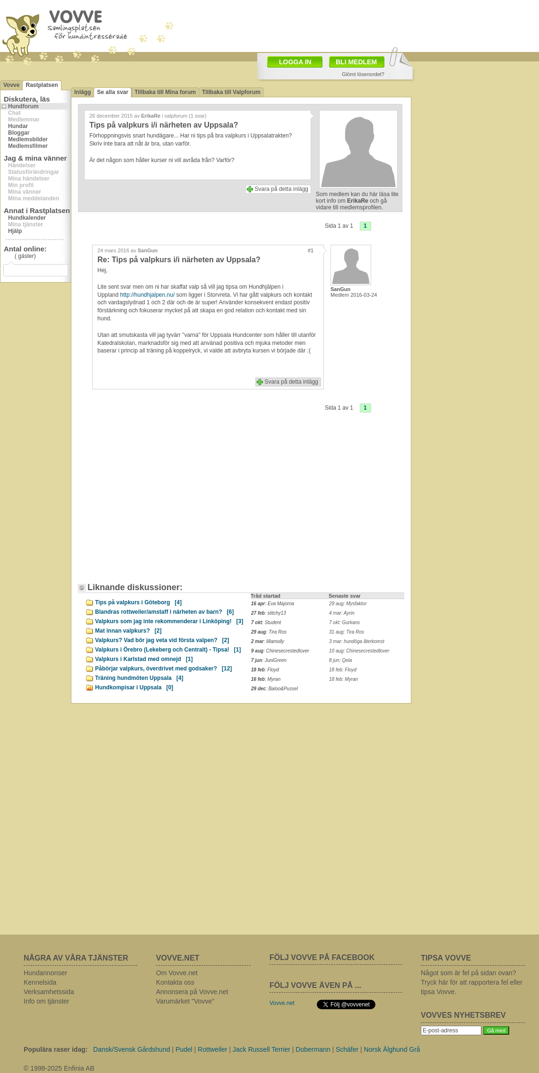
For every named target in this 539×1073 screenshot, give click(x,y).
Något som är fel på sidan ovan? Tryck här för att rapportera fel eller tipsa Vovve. (471, 982)
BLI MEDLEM (356, 62)
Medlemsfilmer (28, 146)
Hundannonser (45, 973)
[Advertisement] (324, 25)
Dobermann (313, 1049)
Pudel (183, 1049)
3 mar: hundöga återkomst (356, 641)
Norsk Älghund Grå (392, 1049)
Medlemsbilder (28, 139)
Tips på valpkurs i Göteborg (138, 602)
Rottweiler (212, 1049)
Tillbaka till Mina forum (165, 92)
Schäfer (347, 1049)
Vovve (11, 85)
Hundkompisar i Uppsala (134, 687)
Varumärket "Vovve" (185, 1001)
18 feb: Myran (343, 679)
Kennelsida (40, 982)
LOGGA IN (295, 62)
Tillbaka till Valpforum (231, 92)
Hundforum (23, 106)
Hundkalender (27, 218)
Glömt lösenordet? (363, 74)
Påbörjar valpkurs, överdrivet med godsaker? (163, 668)
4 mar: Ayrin (341, 613)
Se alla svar (112, 92)
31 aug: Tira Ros (346, 632)
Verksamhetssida (49, 992)
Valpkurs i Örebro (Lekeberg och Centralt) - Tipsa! (168, 649)
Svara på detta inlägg (281, 189)
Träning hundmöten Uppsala (139, 678)
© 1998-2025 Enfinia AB (59, 1068)
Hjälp (15, 231)
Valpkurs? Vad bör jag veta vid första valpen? (162, 640)
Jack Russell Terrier (261, 1049)
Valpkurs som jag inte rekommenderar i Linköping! (169, 621)
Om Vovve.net (177, 973)
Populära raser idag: (55, 1049)
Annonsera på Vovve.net (192, 992)
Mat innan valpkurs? (128, 630)
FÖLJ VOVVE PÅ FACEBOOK (322, 957)
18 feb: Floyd (342, 669)
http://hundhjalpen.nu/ (147, 295)
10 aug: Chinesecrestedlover (359, 650)
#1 (310, 250)
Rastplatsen (42, 85)
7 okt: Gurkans (344, 622)
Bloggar (18, 132)
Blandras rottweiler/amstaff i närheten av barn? (164, 612)
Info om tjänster (47, 1001)
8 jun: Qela (340, 660)
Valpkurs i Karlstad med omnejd (144, 659)
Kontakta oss (175, 982)
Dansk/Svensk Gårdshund (131, 1049)
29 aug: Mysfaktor (347, 603)
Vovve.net (282, 1003)
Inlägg (82, 92)
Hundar (18, 126)
